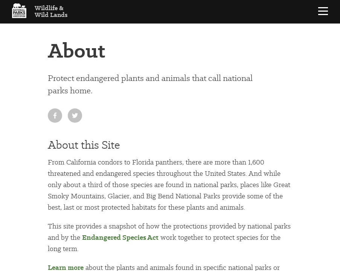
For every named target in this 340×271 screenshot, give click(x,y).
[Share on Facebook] (55, 115)
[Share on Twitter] (75, 115)
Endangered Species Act (120, 237)
